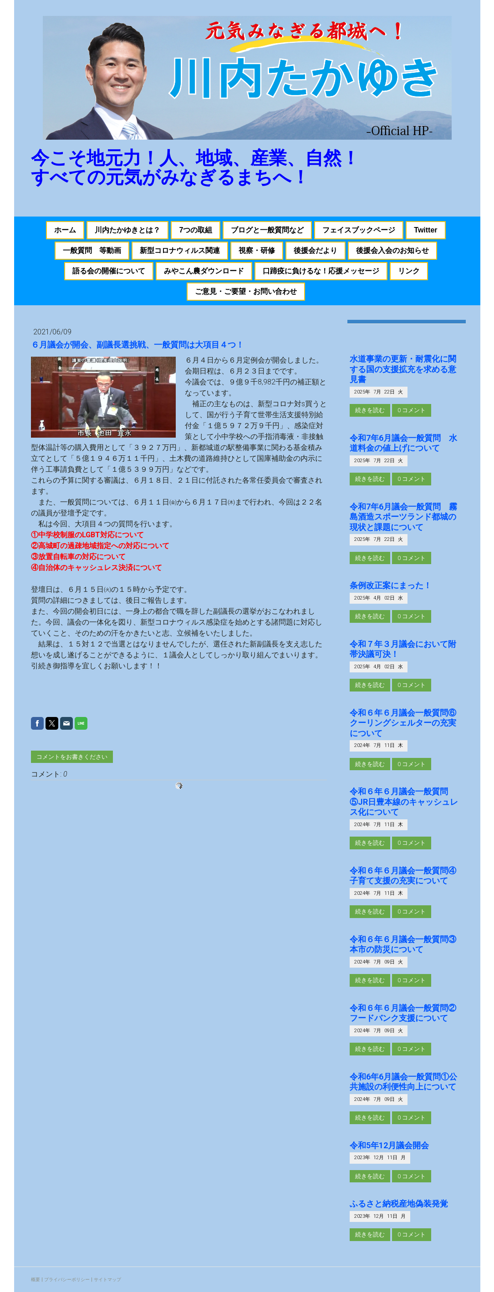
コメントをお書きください (71, 756)
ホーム (65, 230)
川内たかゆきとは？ (127, 230)
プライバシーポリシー (67, 1279)
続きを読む (370, 410)
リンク (409, 271)
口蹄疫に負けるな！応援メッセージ (321, 271)
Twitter (425, 230)
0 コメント (411, 410)
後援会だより (315, 250)
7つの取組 (195, 230)
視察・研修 (257, 250)
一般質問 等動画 (92, 250)
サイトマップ (107, 1279)
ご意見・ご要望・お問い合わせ (246, 291)
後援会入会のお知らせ (392, 250)
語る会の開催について (108, 271)
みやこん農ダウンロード (204, 271)
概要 (35, 1279)
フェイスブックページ (358, 230)
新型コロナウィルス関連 (180, 250)
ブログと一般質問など (267, 230)
